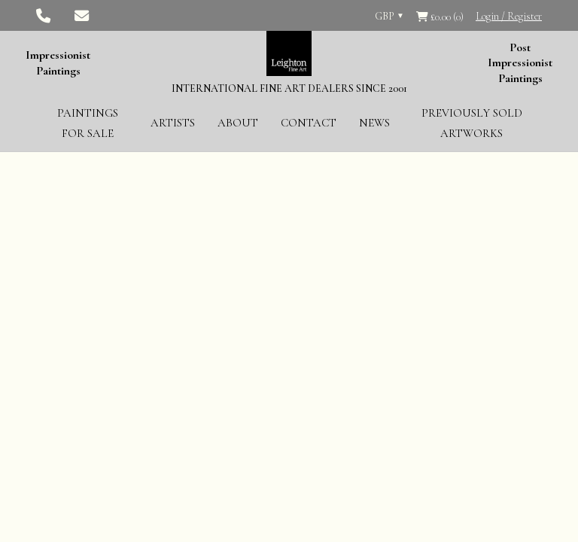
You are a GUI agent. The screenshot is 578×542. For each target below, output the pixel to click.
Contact (308, 122)
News (374, 122)
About (238, 122)
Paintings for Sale (87, 123)
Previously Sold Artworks (471, 123)
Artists (173, 122)
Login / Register (509, 16)
